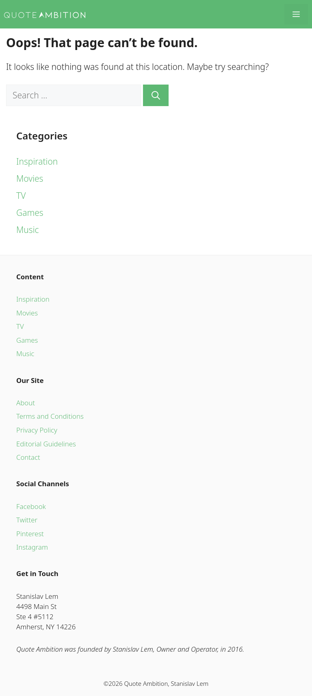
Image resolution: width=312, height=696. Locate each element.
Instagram (32, 547)
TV (21, 195)
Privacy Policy (36, 430)
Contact (28, 457)
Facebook (31, 506)
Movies (29, 178)
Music (27, 229)
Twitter (26, 519)
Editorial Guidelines (46, 443)
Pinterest (30, 533)
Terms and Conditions (50, 416)
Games (29, 212)
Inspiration (37, 161)
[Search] (156, 96)
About (25, 402)
